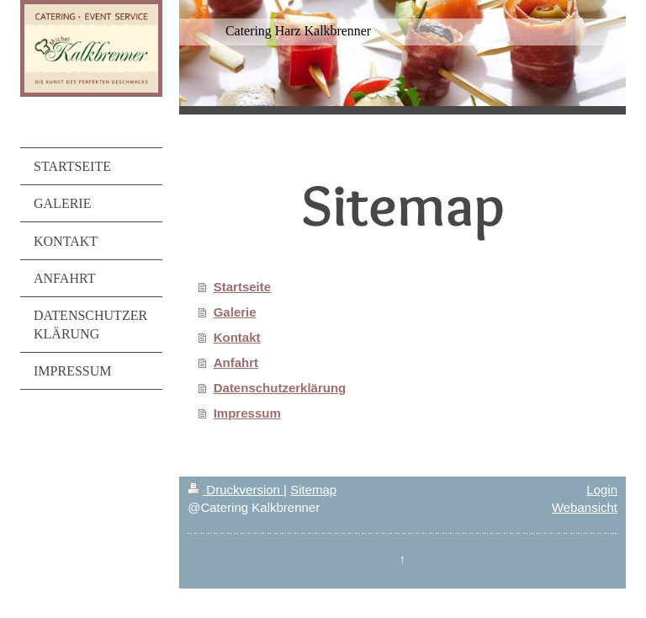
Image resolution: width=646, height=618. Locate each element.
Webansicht (584, 507)
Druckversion (235, 489)
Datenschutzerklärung (280, 388)
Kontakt (237, 337)
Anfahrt (236, 362)
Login (601, 489)
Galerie (235, 312)
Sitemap (313, 489)
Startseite (242, 287)
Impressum (247, 413)
